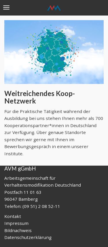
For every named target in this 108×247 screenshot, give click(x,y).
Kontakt (12, 216)
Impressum (16, 223)
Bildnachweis (18, 230)
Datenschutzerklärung (28, 237)
